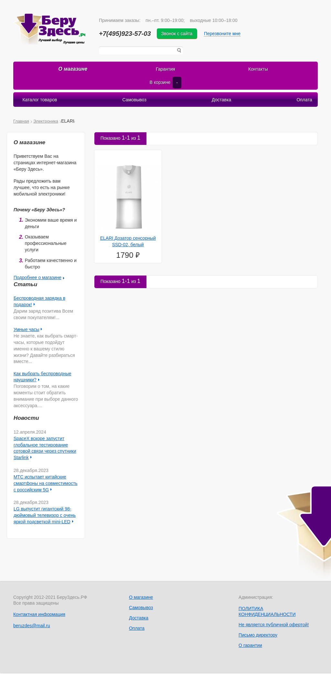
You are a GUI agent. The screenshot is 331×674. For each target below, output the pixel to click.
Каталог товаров (40, 101)
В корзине (165, 84)
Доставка (221, 101)
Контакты (258, 70)
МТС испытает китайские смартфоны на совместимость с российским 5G (46, 485)
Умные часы (26, 330)
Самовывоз (134, 101)
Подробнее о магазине (37, 278)
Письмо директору (258, 636)
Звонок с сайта (180, 33)
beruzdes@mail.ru (31, 626)
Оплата (304, 101)
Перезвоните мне (225, 33)
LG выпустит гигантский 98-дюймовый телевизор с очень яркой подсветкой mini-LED (45, 517)
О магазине (73, 70)
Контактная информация (39, 615)
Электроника (45, 122)
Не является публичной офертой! (274, 626)
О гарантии (250, 646)
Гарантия (165, 70)
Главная (21, 122)
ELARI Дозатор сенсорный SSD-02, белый (128, 242)
